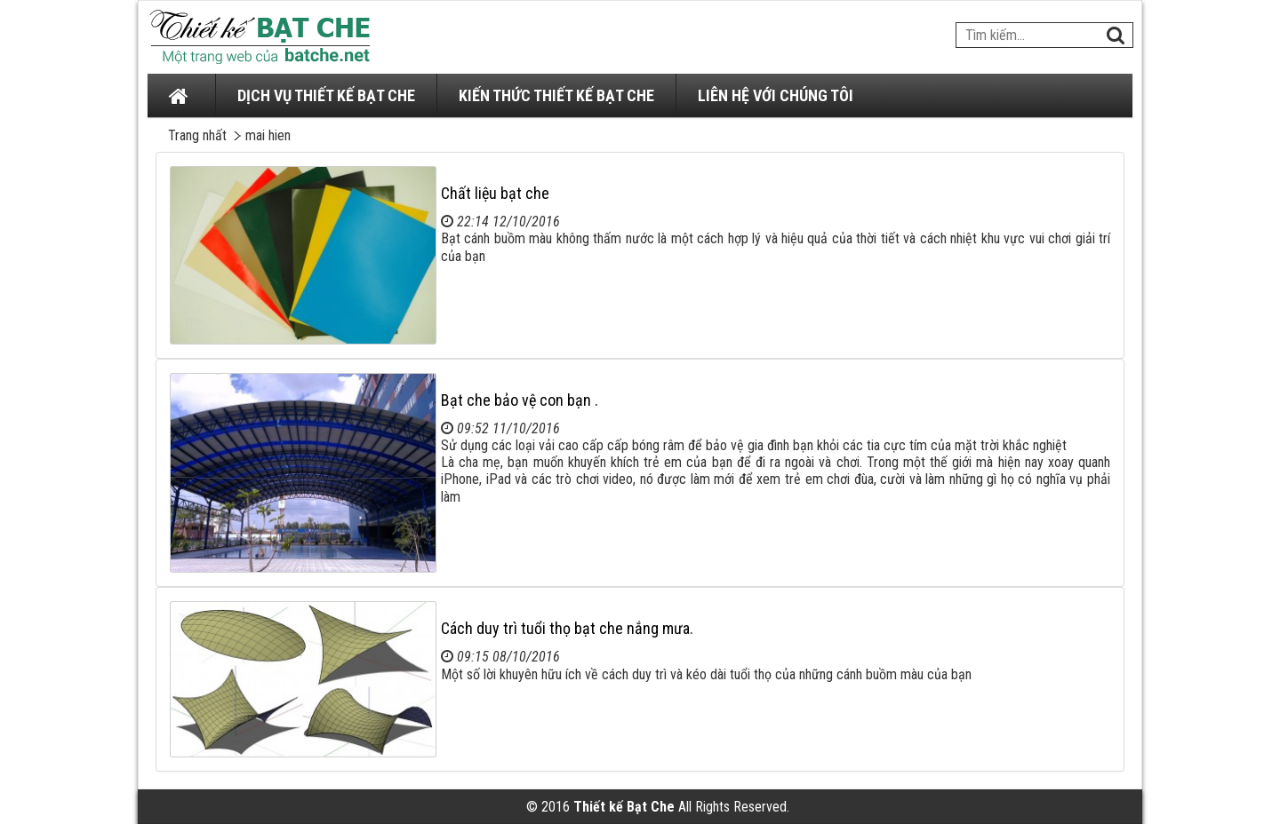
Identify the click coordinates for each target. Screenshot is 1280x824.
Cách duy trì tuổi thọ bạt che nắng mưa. (567, 628)
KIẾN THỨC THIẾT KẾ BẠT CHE (556, 95)
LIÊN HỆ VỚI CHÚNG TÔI (775, 95)
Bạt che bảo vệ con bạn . (519, 400)
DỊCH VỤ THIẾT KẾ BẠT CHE (326, 95)
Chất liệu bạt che (495, 193)
